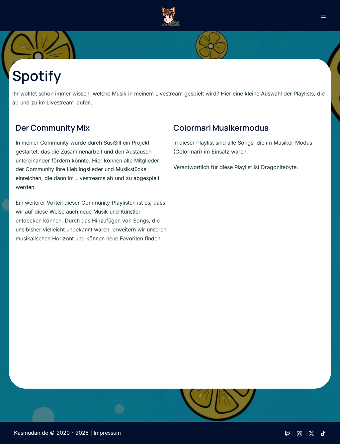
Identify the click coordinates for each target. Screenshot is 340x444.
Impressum (107, 432)
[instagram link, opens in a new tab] (299, 432)
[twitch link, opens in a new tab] (287, 432)
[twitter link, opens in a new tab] (311, 432)
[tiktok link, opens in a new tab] (323, 432)
